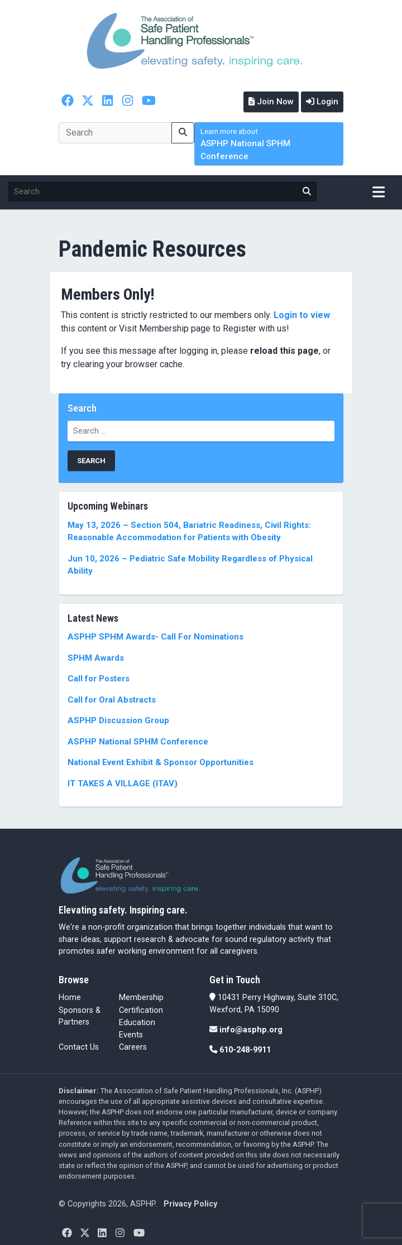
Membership (141, 997)
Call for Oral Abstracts (112, 700)
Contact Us (79, 1047)
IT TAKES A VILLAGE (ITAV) (123, 783)
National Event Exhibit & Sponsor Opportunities (160, 762)
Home (70, 997)
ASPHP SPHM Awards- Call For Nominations (155, 637)
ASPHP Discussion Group (118, 720)
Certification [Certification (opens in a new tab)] (141, 1010)
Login (322, 102)
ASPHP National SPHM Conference (245, 144)
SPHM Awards (96, 658)
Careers (133, 1047)
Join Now (271, 102)
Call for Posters (99, 679)
